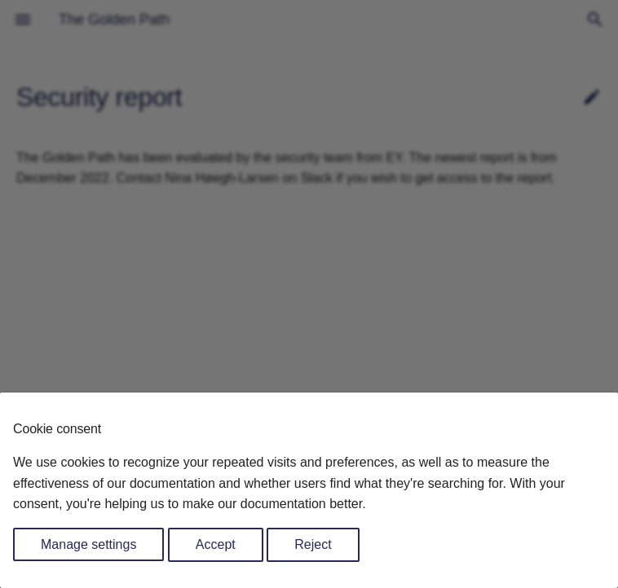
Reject (312, 544)
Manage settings (88, 544)
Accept (216, 544)
